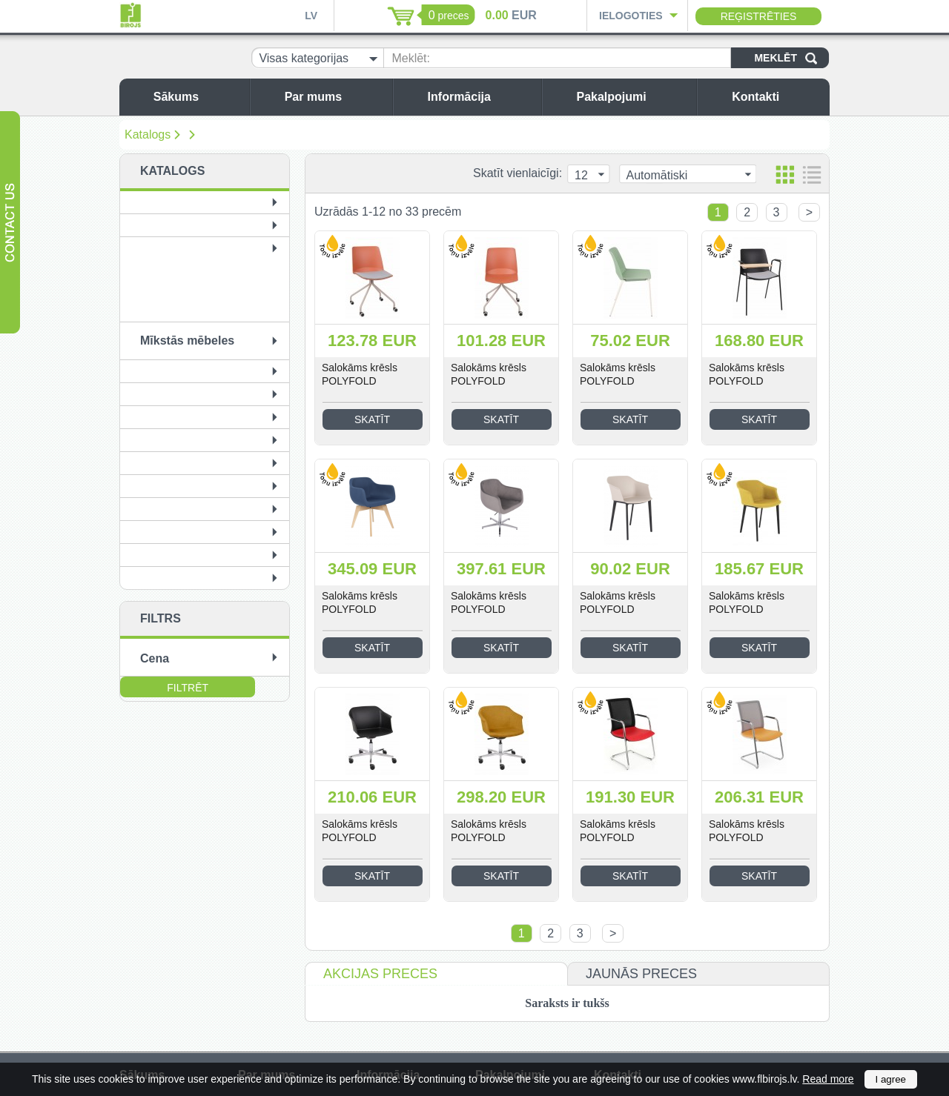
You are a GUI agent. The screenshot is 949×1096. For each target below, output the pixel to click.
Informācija (481, 96)
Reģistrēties (759, 16)
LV (311, 15)
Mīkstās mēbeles (187, 340)
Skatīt (372, 419)
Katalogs (148, 134)
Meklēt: (410, 58)
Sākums (197, 96)
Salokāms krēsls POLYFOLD (359, 374)
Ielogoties (631, 15)
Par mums (335, 96)
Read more (827, 1079)
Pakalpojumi (632, 96)
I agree (891, 1079)
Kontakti (777, 96)
